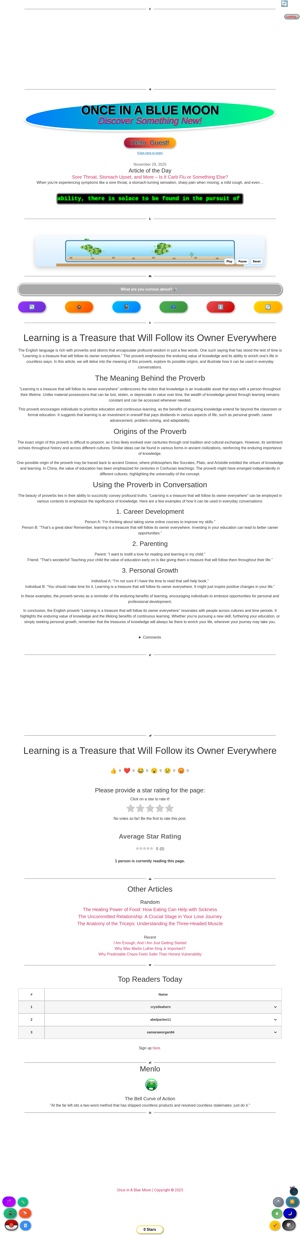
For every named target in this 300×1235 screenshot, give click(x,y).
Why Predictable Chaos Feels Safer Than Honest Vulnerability (150, 954)
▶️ (292, 1202)
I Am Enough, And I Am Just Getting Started (150, 943)
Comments (152, 637)
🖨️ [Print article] (278, 1202)
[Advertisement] (150, 49)
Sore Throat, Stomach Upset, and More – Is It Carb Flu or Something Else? (150, 177)
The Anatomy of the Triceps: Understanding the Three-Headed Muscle (150, 923)
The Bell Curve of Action (150, 1098)
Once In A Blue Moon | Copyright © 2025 (150, 1190)
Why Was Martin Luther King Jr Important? (150, 949)
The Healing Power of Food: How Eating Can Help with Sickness (150, 909)
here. (157, 1048)
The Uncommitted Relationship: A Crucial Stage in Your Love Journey (150, 916)
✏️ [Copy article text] (23, 1202)
